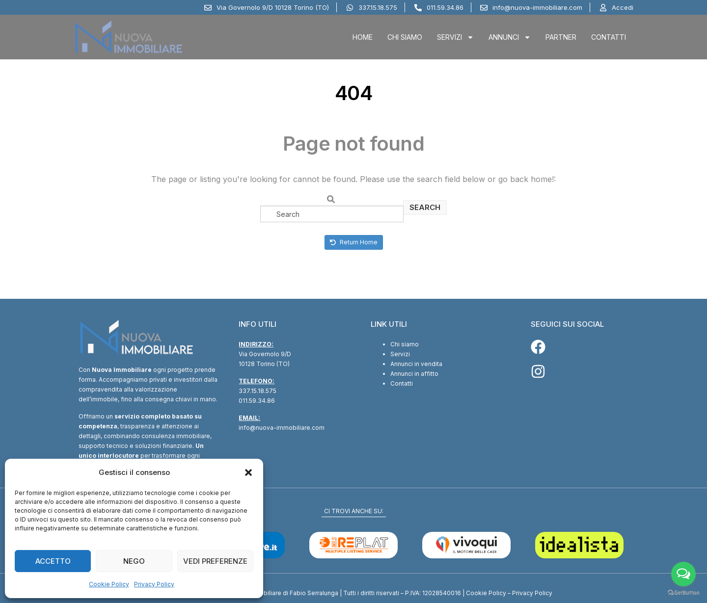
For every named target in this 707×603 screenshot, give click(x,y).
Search (424, 207)
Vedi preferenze (215, 561)
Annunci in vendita (416, 363)
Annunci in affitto (414, 373)
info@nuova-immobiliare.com (282, 427)
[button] (248, 472)
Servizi (455, 37)
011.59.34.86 (257, 400)
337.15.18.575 (257, 390)
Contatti (608, 37)
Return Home (354, 242)
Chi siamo (404, 344)
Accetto (53, 561)
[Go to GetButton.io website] (683, 593)
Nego (134, 561)
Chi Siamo (404, 37)
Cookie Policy (109, 584)
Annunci (510, 37)
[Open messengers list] (683, 574)
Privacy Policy (154, 584)
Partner (560, 37)
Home (363, 37)
